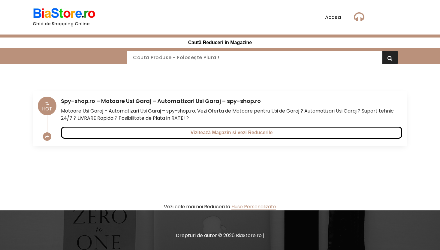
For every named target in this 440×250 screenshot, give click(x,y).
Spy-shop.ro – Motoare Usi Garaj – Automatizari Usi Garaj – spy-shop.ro (161, 101)
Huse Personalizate (253, 206)
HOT (47, 106)
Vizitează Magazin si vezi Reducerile (232, 132)
